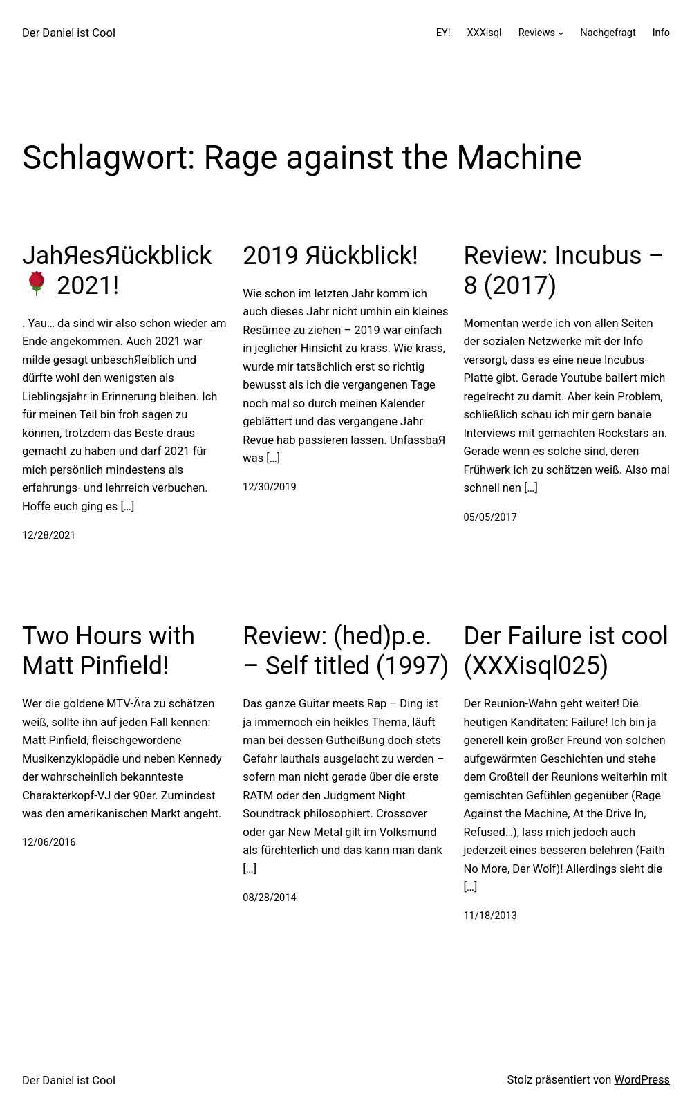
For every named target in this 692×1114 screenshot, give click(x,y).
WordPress (642, 1079)
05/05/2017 (489, 517)
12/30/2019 (269, 487)
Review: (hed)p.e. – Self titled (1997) (346, 651)
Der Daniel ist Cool (68, 32)
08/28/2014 (269, 898)
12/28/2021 (48, 535)
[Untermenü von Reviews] (561, 33)
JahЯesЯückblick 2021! (117, 270)
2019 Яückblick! (330, 255)
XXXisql (484, 33)
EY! (443, 33)
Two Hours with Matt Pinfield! (108, 651)
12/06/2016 (48, 842)
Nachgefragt (607, 33)
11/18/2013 (489, 916)
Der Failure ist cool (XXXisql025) (565, 651)
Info (661, 33)
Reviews (536, 33)
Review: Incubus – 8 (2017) (563, 270)
